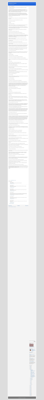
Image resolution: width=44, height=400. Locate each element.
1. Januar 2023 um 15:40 (12, 187)
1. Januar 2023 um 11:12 (12, 183)
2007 (30, 395)
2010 (30, 393)
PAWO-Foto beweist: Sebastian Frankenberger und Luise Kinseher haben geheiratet (33, 350)
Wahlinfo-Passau (12, 3)
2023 (30, 368)
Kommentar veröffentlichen (11, 203)
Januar (31, 384)
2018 (30, 387)
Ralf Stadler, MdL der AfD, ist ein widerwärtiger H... (32, 376)
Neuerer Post (10, 205)
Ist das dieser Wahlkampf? (31, 361)
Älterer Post (26, 205)
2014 (30, 390)
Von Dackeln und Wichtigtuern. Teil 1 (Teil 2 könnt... (32, 370)
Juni (30, 381)
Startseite (18, 205)
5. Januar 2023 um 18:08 (12, 202)
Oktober (31, 378)
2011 (30, 392)
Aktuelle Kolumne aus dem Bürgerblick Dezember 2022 (32, 374)
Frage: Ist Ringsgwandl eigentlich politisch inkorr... (32, 375)
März (30, 383)
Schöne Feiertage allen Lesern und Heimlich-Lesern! (32, 372)
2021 (30, 385)
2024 (30, 367)
